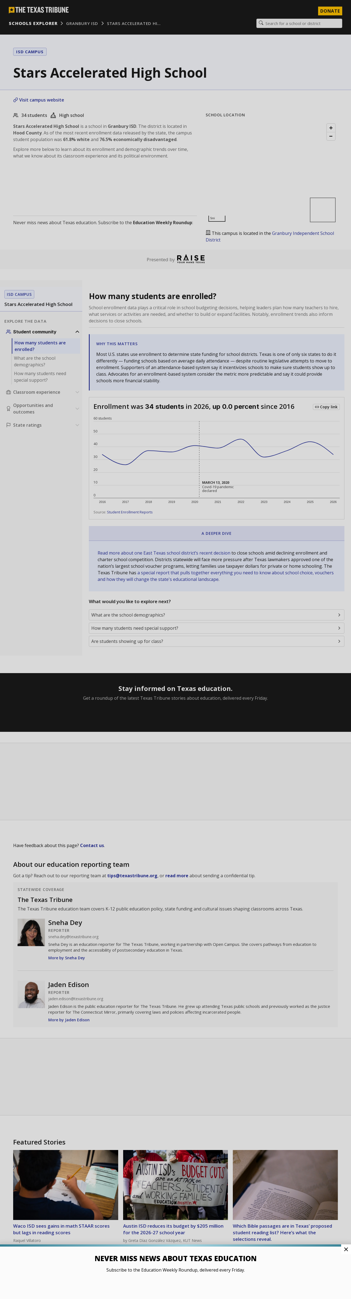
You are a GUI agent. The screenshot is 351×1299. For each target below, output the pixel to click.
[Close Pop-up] (346, 1249)
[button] (175, 649)
